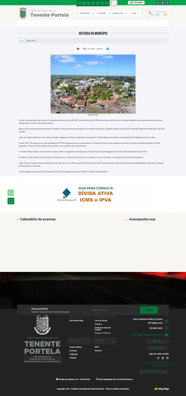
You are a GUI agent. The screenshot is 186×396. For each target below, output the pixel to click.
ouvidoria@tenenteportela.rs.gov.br (147, 335)
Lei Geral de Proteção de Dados (154, 372)
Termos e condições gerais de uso (154, 363)
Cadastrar (149, 310)
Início (23, 40)
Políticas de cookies (160, 365)
